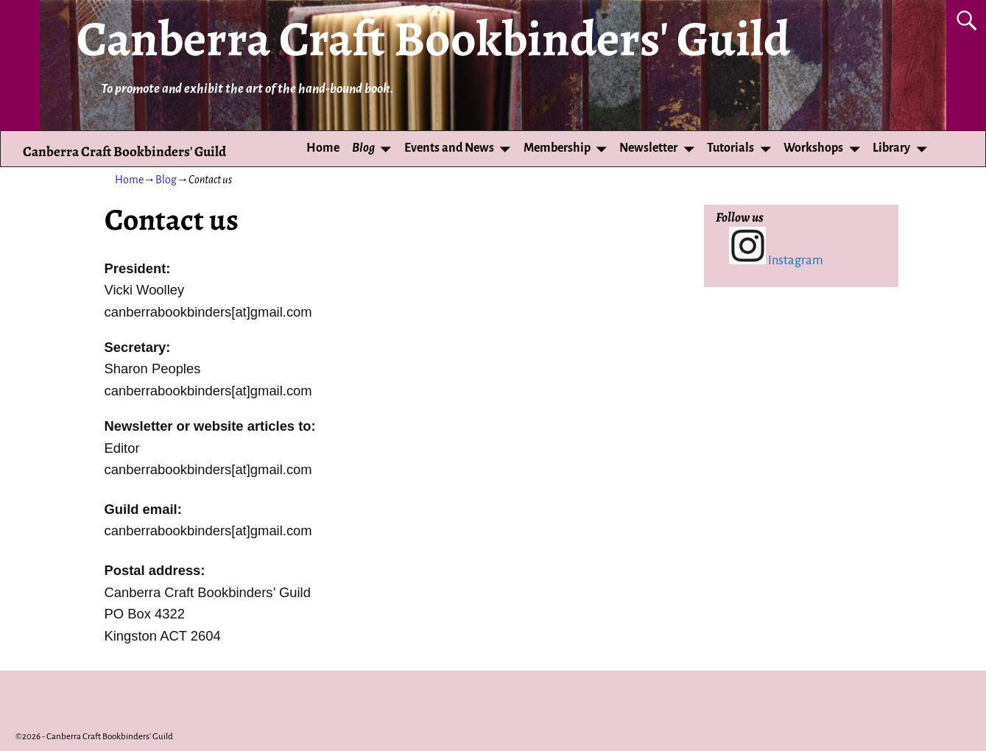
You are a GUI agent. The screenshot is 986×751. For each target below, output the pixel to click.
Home (322, 148)
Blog (363, 148)
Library (891, 148)
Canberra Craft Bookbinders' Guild (433, 38)
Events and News (449, 148)
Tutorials (730, 148)
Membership (557, 148)
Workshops (813, 148)
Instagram (776, 260)
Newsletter (648, 148)
